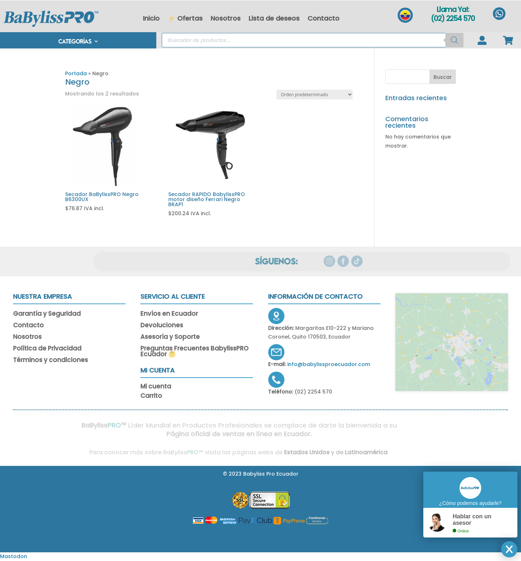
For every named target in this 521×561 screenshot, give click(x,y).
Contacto (323, 18)
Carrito (151, 397)
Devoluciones (161, 326)
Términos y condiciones (50, 360)
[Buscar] (454, 40)
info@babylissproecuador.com (328, 364)
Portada (76, 73)
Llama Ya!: (453, 9)
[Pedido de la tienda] (314, 94)
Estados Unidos (300, 452)
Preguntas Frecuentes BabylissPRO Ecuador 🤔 (194, 351)
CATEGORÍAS (74, 42)
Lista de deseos (274, 18)
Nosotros (226, 18)
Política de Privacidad (47, 349)
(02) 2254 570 (453, 19)
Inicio (151, 18)
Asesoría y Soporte (170, 337)
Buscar (442, 77)
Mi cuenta (155, 387)
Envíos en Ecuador (169, 314)
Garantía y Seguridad (47, 314)
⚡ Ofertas (185, 18)
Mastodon (13, 556)
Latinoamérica (360, 452)
